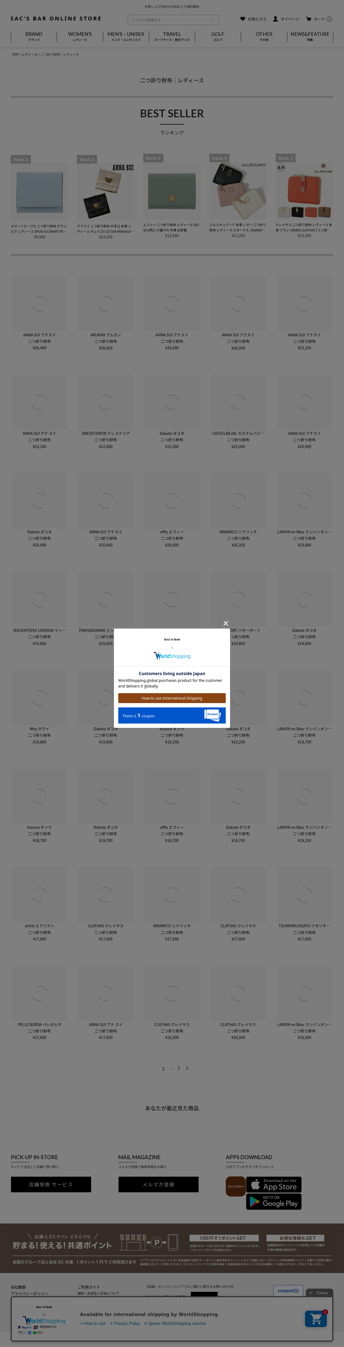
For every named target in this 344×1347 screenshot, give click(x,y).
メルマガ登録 (158, 1184)
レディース (29, 54)
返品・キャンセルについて (97, 1299)
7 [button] (178, 1068)
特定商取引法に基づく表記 (33, 1300)
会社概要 (18, 1287)
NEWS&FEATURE (310, 37)
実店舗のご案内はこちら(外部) (100, 1316)
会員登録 (84, 1305)
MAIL (204, 1297)
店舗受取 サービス (51, 1184)
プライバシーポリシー (29, 1293)
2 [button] (163, 1068)
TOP (15, 54)
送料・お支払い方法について (99, 1293)
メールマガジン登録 (92, 1311)
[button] (186, 1068)
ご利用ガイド (89, 1287)
